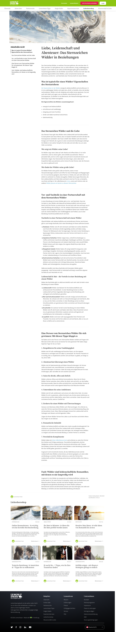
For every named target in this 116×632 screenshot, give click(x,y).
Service (66, 611)
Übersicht (46, 600)
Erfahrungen (67, 602)
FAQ (65, 614)
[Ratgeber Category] (18, 8)
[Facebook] (16, 627)
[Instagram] (20, 627)
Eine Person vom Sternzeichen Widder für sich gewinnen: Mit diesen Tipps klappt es (23, 65)
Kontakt (86, 600)
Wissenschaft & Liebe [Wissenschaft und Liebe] (50, 620)
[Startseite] (14, 3)
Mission (66, 600)
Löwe (68, 181)
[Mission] (74, 3)
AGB (85, 617)
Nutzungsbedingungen (91, 620)
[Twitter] (12, 627)
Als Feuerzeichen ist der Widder (50, 88)
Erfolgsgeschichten (69, 608)
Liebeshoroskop (48, 617)
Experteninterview (49, 614)
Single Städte (47, 611)
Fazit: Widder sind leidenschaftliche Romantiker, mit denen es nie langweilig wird (24, 72)
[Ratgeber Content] (26, 525)
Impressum (87, 605)
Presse (66, 605)
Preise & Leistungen (90, 608)
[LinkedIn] (25, 627)
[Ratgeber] (7, 8)
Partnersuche (48, 605)
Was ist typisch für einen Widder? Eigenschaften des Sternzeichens (22, 51)
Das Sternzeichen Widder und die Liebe (23, 55)
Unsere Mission (74, 3)
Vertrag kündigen (89, 611)
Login (102, 3)
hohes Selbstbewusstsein (59, 440)
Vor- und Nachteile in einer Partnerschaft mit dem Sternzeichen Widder (24, 59)
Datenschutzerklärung (90, 614)
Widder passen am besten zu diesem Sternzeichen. (61, 183)
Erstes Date (47, 602)
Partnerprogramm (89, 602)
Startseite (64, 3)
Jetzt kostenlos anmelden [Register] (89, 3)
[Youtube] (30, 627)
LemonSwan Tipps (49, 608)
